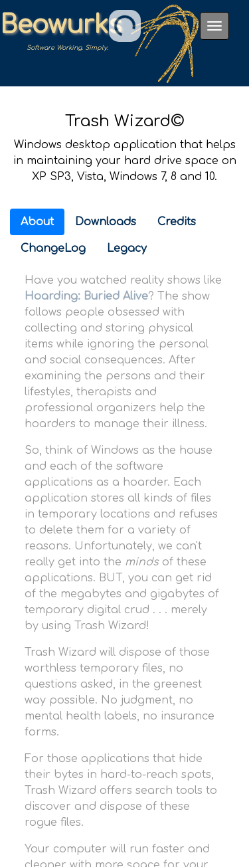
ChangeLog (53, 248)
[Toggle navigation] (214, 26)
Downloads (105, 222)
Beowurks (61, 26)
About (37, 222)
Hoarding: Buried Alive (86, 296)
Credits (176, 222)
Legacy (127, 248)
